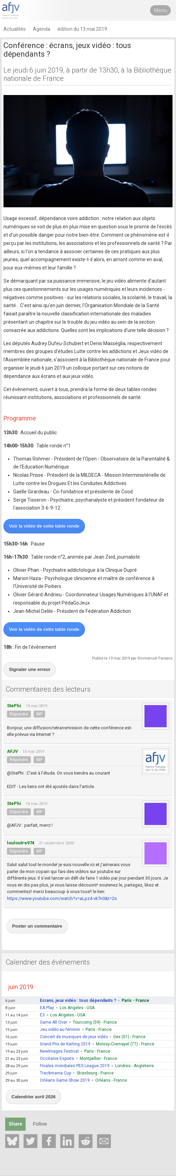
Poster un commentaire (37, 926)
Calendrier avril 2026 (33, 1096)
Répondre (19, 714)
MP (39, 714)
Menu (160, 10)
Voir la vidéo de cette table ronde (44, 526)
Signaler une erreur (29, 669)
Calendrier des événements (48, 962)
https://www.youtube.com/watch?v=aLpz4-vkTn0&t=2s (62, 898)
